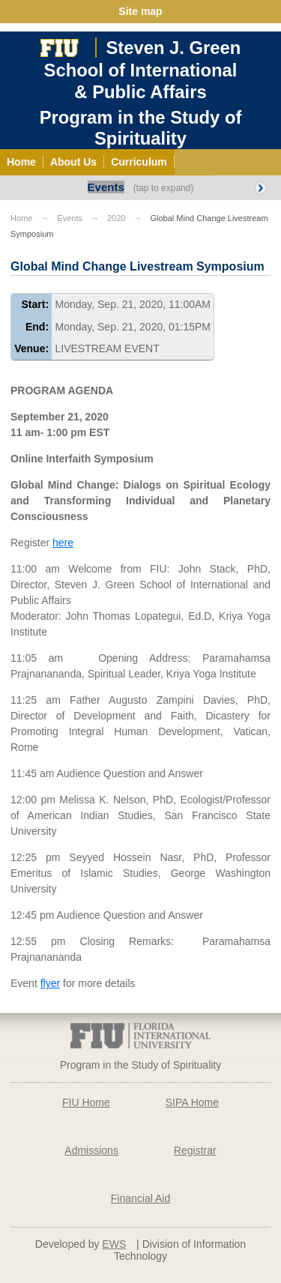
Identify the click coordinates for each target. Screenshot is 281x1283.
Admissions (91, 1150)
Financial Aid (140, 1198)
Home (21, 218)
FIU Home (86, 1102)
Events (106, 187)
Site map (140, 11)
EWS (114, 1244)
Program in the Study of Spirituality (141, 127)
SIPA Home (192, 1102)
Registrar (195, 1150)
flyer (50, 983)
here (62, 543)
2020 (116, 218)
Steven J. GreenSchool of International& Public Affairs (142, 69)
